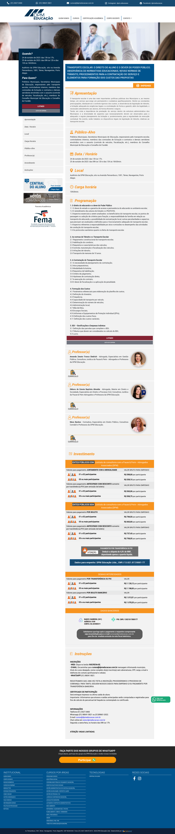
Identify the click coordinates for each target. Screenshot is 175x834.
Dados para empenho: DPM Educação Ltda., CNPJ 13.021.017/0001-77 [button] (110, 562)
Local (27, 134)
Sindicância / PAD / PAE (52, 820)
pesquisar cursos (51, 776)
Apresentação (30, 119)
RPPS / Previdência (51, 815)
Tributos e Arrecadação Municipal (56, 823)
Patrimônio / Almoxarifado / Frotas (57, 809)
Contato (127, 18)
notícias (6, 809)
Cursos (76, 18)
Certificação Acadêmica (93, 18)
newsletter (7, 788)
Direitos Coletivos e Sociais (54, 785)
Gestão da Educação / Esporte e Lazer (57, 791)
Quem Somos (64, 18)
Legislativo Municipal (52, 800)
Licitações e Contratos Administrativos (58, 803)
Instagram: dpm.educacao (116, 3)
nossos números (9, 782)
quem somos (7, 776)
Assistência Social (51, 779)
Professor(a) (29, 155)
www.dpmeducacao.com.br (94, 720)
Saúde (48, 818)
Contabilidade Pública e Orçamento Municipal (60, 782)
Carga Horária (30, 141)
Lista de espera (41, 111)
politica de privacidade (10, 806)
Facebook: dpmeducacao (151, 3)
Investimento (30, 163)
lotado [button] (41, 106)
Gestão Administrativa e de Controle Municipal (60, 788)
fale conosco (8, 800)
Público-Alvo (30, 148)
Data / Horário (30, 126)
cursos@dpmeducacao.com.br (80, 3)
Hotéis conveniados (10, 797)
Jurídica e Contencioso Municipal (56, 797)
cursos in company (9, 785)
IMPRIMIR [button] (143, 85)
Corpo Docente (113, 18)
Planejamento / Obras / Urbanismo (56, 812)
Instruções (29, 170)
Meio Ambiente (50, 806)
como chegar (8, 794)
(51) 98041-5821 (44, 3)
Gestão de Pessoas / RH (53, 794)
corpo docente (8, 779)
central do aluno (94, 776)
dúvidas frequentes (10, 791)
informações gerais (10, 803)
